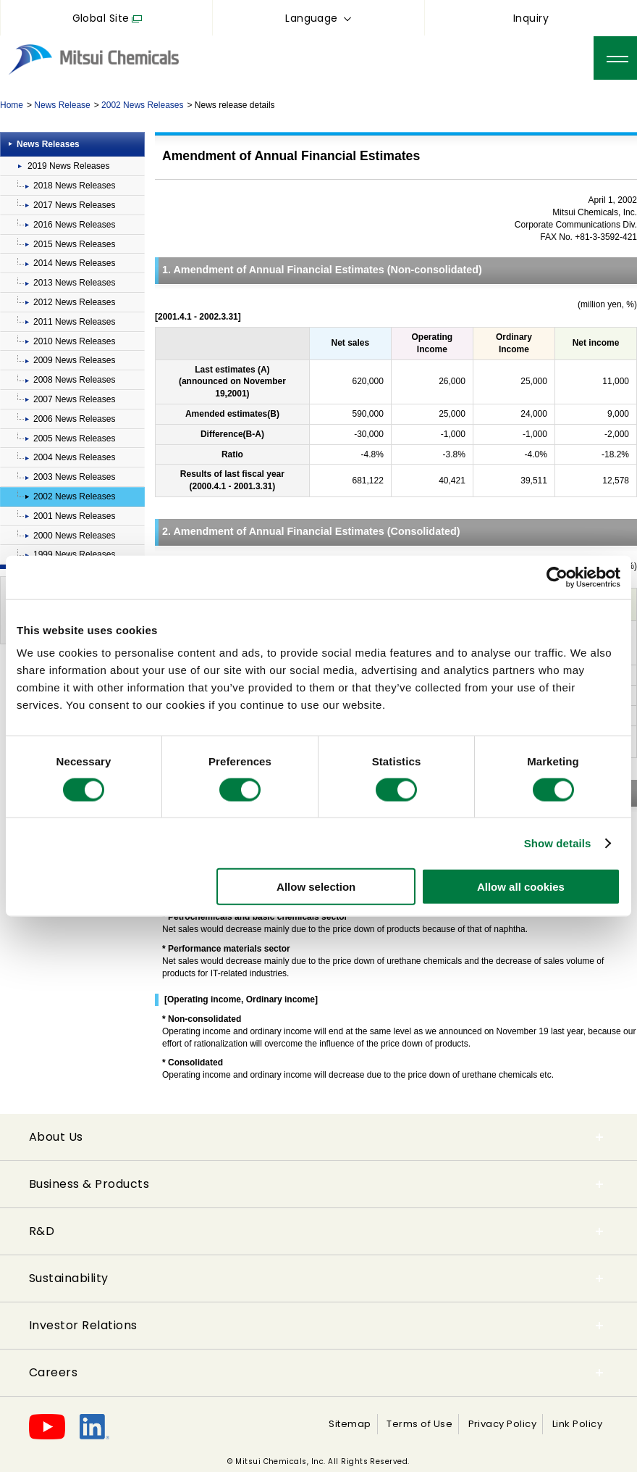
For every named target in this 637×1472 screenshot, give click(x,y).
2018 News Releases (74, 185)
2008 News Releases (74, 380)
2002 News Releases (142, 105)
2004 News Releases (74, 457)
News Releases (48, 144)
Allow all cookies (521, 887)
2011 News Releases (74, 322)
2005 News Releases (74, 438)
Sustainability (69, 1278)
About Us (56, 1136)
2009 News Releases (74, 360)
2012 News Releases (74, 302)
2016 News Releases (74, 225)
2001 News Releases (74, 516)
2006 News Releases (74, 419)
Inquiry (531, 18)
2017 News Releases (74, 205)
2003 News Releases (74, 477)
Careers (53, 1372)
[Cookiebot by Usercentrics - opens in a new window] (557, 577)
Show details (557, 842)
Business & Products (89, 1184)
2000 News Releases (74, 536)
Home (11, 105)
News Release (62, 105)
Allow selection (316, 887)
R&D (41, 1231)
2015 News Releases (74, 244)
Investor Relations (83, 1325)
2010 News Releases (74, 341)
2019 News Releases (68, 166)
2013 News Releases (74, 283)
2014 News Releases (74, 263)
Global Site (101, 18)
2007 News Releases (74, 399)
